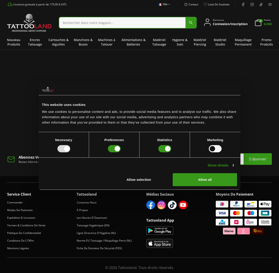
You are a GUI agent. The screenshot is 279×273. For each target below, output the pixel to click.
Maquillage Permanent (243, 42)
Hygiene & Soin (179, 42)
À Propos (82, 210)
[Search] (122, 22)
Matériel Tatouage (159, 42)
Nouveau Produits (13, 42)
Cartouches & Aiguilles (58, 42)
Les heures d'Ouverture (92, 218)
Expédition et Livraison (21, 218)
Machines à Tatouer (106, 42)
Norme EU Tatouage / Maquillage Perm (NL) (104, 240)
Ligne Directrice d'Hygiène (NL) (96, 233)
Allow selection (138, 179)
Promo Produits (266, 42)
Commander (15, 202)
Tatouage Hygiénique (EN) (93, 225)
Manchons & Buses (83, 42)
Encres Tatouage (35, 42)
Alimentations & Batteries (134, 42)
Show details (218, 165)
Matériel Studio (220, 42)
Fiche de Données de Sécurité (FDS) (99, 248)
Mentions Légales (18, 248)
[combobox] (128, 22)
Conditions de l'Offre (20, 240)
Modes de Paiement (20, 210)
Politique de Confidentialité (24, 233)
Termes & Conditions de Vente (26, 225)
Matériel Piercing (200, 42)
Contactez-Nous (87, 202)
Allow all (205, 179)
